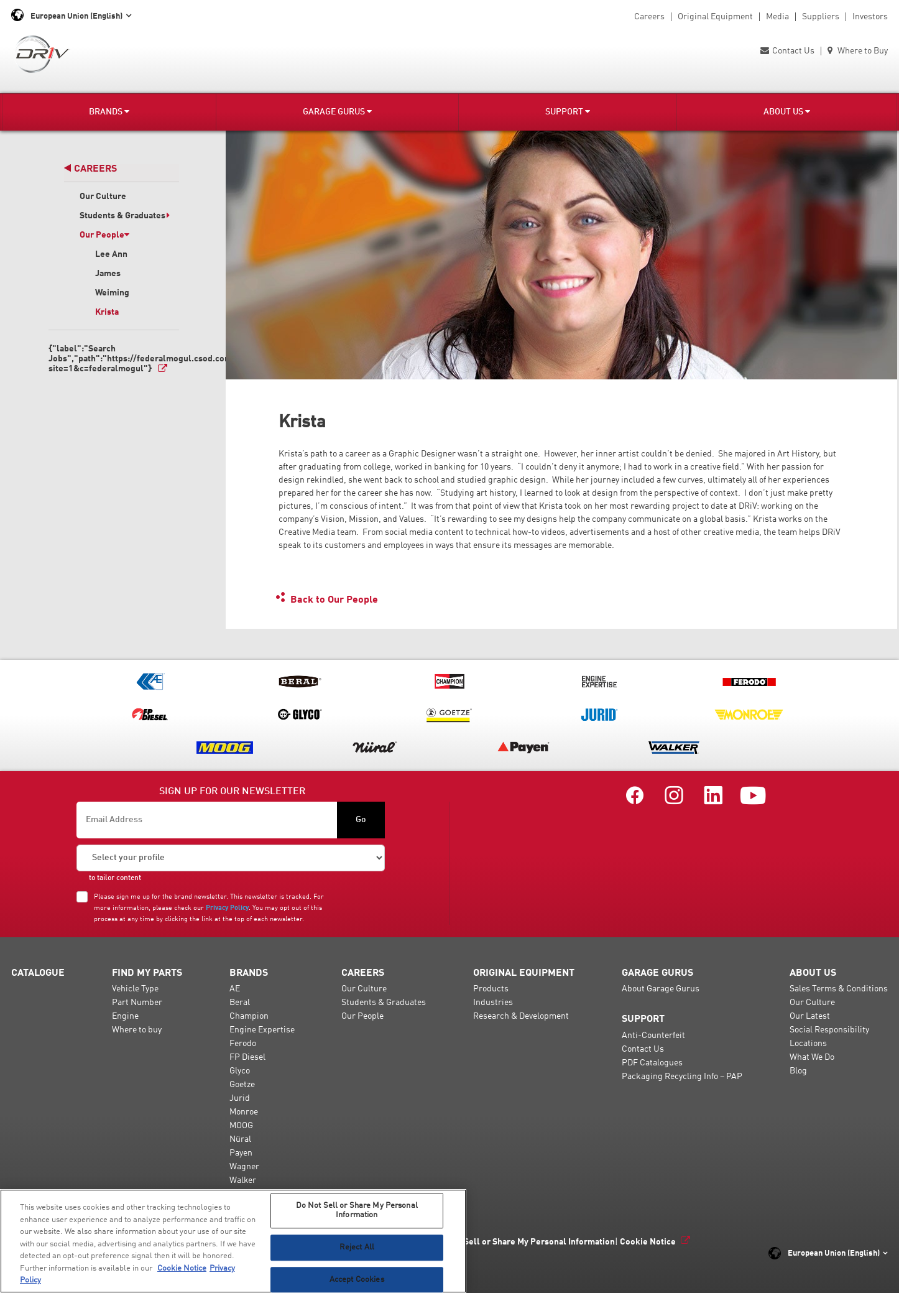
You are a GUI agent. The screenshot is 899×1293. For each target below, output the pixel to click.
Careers (649, 16)
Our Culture (103, 196)
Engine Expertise (262, 1030)
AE (234, 989)
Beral (239, 1002)
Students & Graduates (125, 215)
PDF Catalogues (652, 1063)
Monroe (243, 1112)
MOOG (241, 1125)
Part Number (137, 1002)
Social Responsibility (829, 1030)
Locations (808, 1043)
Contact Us (787, 51)
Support (567, 111)
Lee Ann (111, 254)
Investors (870, 16)
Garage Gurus (337, 111)
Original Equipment (715, 16)
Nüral (240, 1139)
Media (777, 16)
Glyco (239, 1071)
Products (491, 989)
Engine (125, 1016)
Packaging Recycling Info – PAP (682, 1076)
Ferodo (242, 1043)
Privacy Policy (227, 908)
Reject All (356, 1247)
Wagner (244, 1166)
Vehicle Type (135, 989)
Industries (493, 1002)
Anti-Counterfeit (653, 1035)
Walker (242, 1180)
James (108, 273)
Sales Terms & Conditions (839, 989)
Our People (104, 235)
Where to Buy (858, 51)
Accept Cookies (357, 1280)
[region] (233, 1241)
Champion (249, 1016)
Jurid (239, 1098)
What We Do (812, 1057)
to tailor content (115, 878)
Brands (109, 111)
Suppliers (820, 16)
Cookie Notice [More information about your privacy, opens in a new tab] (181, 1268)
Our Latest (810, 1016)
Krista (107, 312)
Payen (240, 1153)
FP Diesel (247, 1057)
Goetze (242, 1084)
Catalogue (38, 973)
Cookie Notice (648, 1242)
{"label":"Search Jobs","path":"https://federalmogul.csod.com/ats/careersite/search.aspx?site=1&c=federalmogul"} (113, 359)
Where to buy (137, 1030)
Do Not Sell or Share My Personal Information (525, 1242)
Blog (798, 1071)
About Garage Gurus (660, 989)
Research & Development (521, 1016)
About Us (786, 111)
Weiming (112, 293)
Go (361, 819)
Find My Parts (147, 973)
